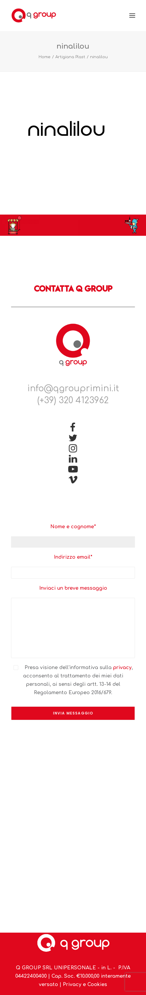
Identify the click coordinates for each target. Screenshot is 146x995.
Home (45, 57)
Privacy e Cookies (85, 984)
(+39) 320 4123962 (73, 400)
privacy (122, 667)
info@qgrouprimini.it (73, 388)
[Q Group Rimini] (34, 15)
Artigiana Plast (70, 57)
